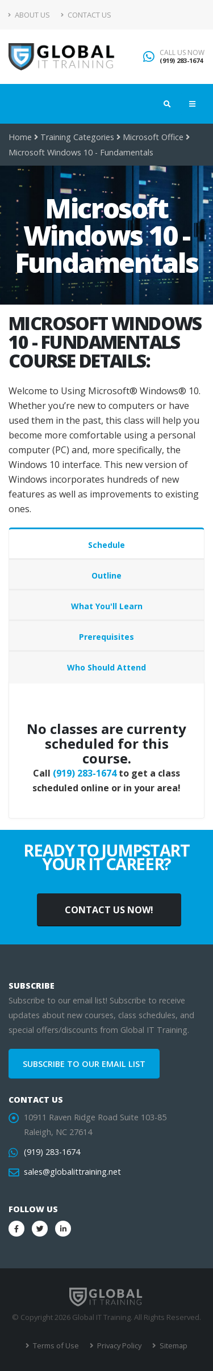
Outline (106, 575)
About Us (29, 15)
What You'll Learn (107, 606)
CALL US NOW (182, 53)
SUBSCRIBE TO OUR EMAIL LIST (84, 1063)
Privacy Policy (118, 1345)
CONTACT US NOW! (109, 910)
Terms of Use (55, 1345)
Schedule (106, 544)
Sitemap (172, 1345)
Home (20, 137)
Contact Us (86, 15)
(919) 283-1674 (181, 60)
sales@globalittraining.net (72, 1171)
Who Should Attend (106, 667)
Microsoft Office (153, 137)
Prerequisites (106, 636)
